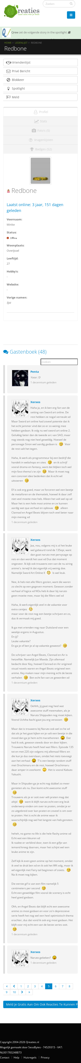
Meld (12, 97)
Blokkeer (15, 80)
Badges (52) (40, 149)
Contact (4, 1057)
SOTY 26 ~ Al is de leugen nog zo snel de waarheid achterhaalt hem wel (36, 39)
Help (16, 1057)
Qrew (14, 32)
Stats (40, 121)
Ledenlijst (21, 42)
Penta (34, 372)
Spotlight (15, 88)
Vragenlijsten (40, 140)
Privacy (45, 1057)
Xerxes (35, 402)
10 (14, 992)
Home (7, 42)
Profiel (40, 112)
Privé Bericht (18, 71)
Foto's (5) (40, 130)
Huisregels (30, 1057)
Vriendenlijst (18, 62)
